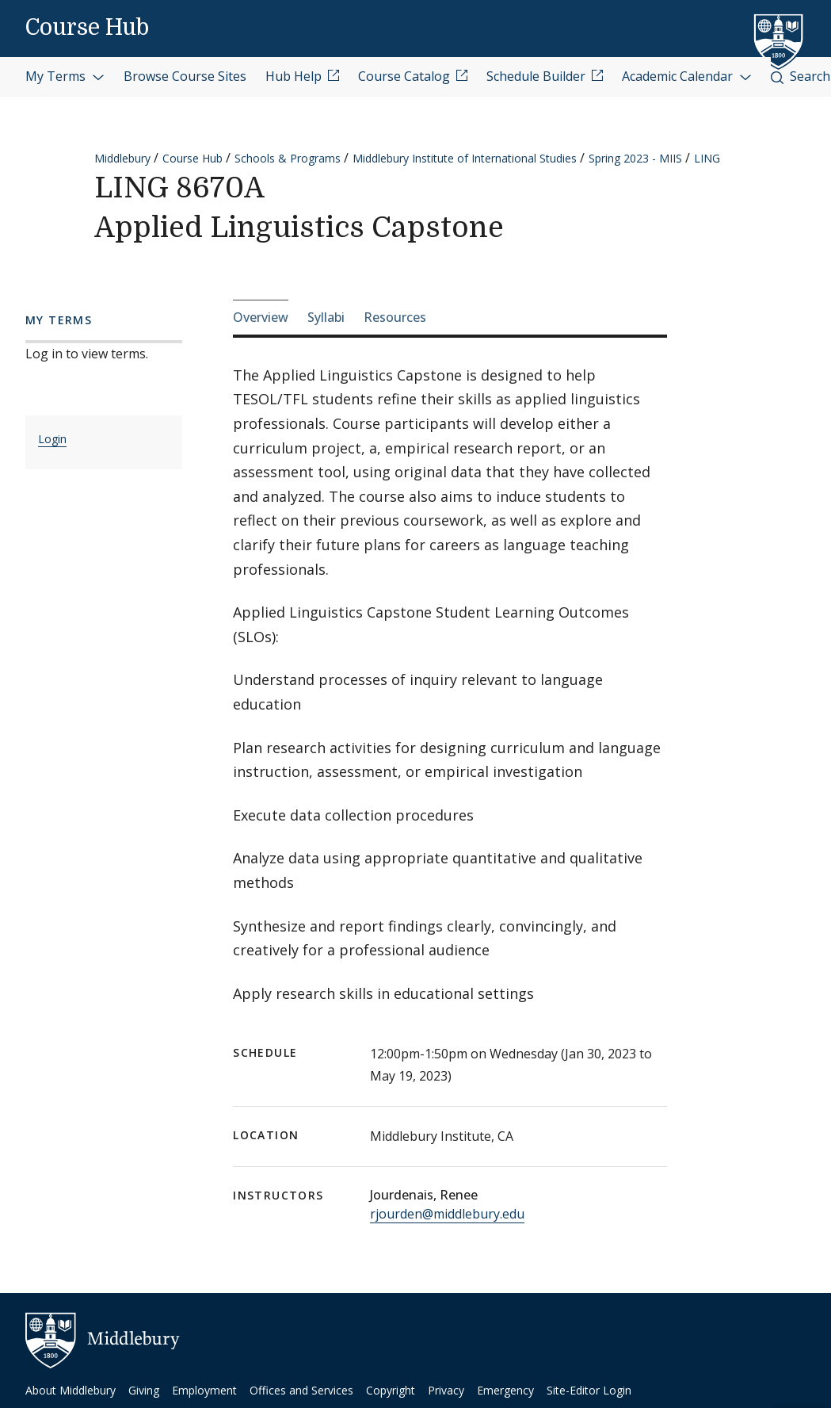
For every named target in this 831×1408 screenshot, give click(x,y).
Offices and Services (301, 1390)
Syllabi (326, 317)
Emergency (505, 1390)
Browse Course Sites (185, 76)
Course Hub (87, 27)
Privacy (446, 1390)
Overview (260, 317)
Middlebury (122, 158)
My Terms (65, 76)
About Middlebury (70, 1390)
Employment (204, 1390)
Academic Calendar (687, 76)
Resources (395, 317)
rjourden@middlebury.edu (447, 1213)
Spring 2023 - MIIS (635, 158)
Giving (143, 1390)
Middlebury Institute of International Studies (465, 158)
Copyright (390, 1390)
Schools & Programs (287, 158)
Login (52, 438)
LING (707, 158)
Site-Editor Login (589, 1390)
